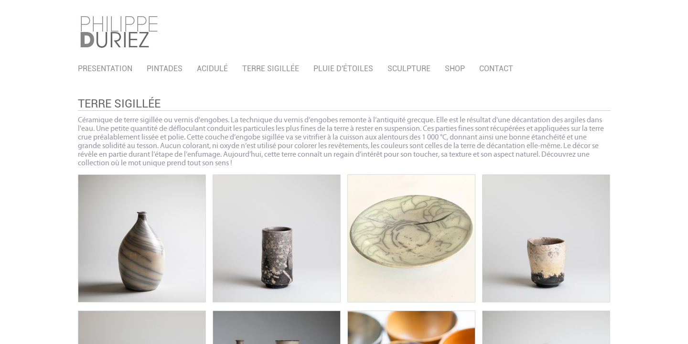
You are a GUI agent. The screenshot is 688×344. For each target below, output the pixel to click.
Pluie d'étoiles (343, 68)
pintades (165, 68)
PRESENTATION (105, 68)
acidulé (212, 68)
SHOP (455, 68)
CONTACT (496, 68)
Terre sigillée (270, 68)
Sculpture (408, 68)
